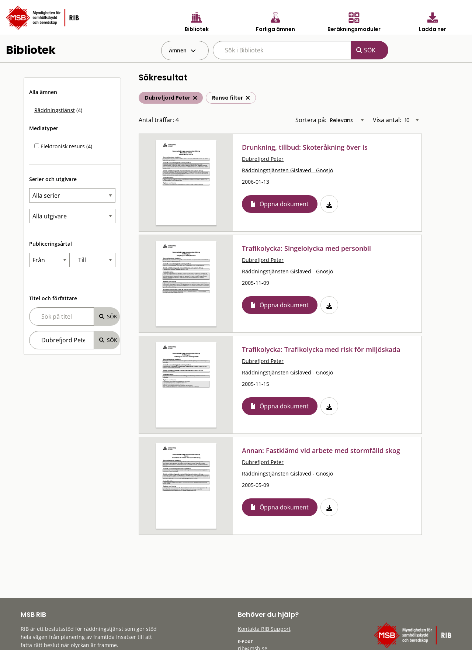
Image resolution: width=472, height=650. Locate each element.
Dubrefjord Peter (263, 158)
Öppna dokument (284, 204)
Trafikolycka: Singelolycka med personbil (306, 248)
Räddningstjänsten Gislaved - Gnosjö (287, 170)
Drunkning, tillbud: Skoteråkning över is (305, 147)
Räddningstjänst (54, 110)
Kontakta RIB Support (264, 628)
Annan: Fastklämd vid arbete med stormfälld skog (321, 450)
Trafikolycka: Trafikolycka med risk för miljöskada (321, 349)
